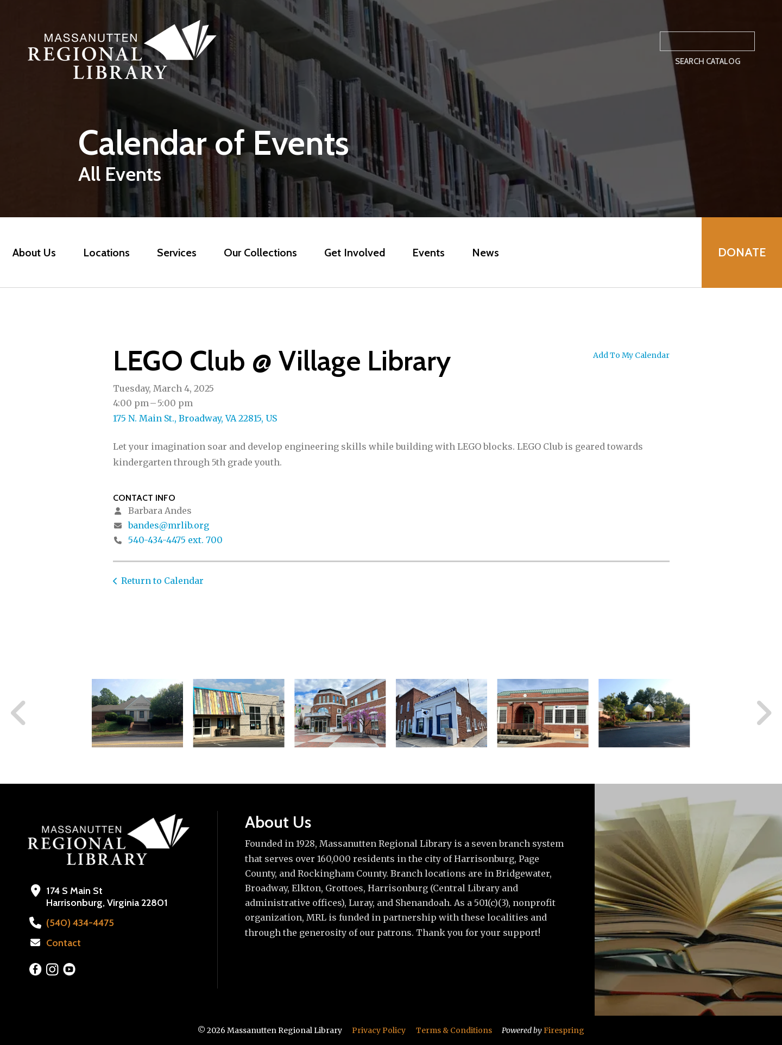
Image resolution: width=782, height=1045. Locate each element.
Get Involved (354, 252)
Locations (106, 252)
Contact (63, 943)
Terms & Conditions (454, 1030)
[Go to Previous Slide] (19, 713)
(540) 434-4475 (80, 923)
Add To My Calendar (631, 355)
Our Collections (260, 252)
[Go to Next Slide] (763, 713)
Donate (742, 252)
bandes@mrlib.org (168, 525)
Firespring (564, 1030)
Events (428, 252)
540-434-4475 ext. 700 (175, 539)
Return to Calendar (162, 580)
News (485, 252)
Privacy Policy (379, 1030)
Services (177, 252)
